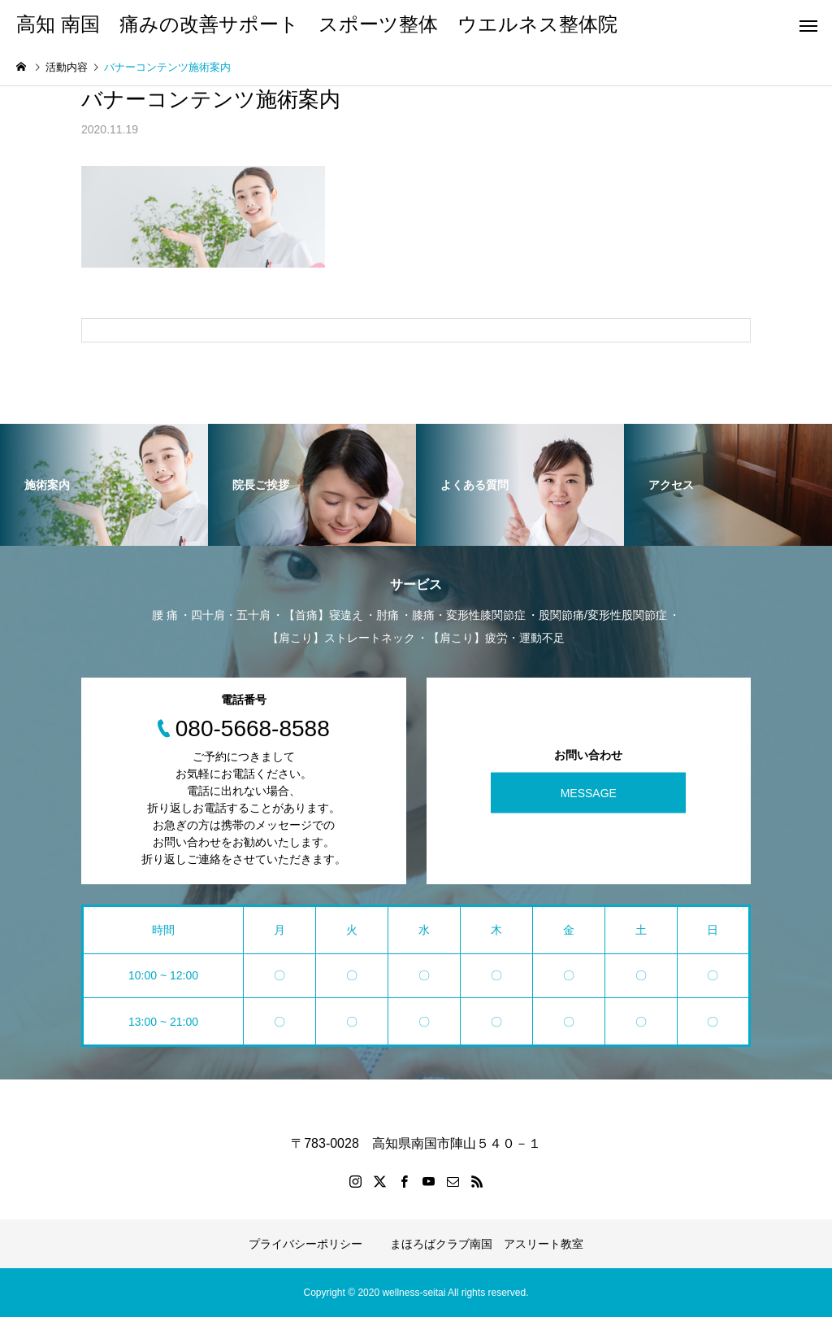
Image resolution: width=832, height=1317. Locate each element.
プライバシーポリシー (305, 1243)
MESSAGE (589, 792)
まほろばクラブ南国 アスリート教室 (486, 1243)
